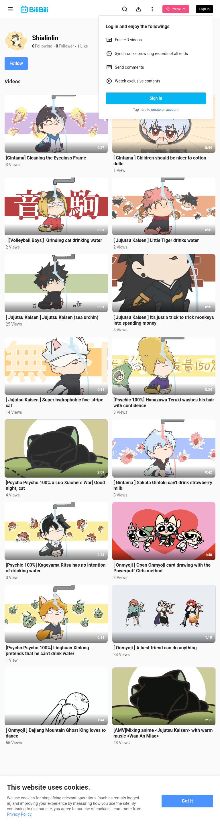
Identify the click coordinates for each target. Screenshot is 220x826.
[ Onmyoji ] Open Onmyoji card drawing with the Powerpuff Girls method (162, 567)
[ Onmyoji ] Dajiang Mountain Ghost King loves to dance (56, 733)
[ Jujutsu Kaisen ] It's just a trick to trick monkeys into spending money (163, 320)
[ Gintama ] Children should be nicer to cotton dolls (159, 160)
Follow (16, 63)
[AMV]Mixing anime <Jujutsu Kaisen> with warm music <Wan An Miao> (163, 733)
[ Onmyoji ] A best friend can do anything (155, 647)
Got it (187, 801)
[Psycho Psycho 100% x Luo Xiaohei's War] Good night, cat (55, 485)
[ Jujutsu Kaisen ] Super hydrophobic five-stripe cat (54, 402)
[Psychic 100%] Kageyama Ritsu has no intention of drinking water (55, 567)
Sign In (156, 98)
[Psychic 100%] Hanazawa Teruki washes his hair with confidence (163, 402)
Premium (175, 9)
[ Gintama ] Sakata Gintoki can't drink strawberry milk (162, 485)
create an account (165, 110)
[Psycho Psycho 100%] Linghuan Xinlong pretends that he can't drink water (47, 650)
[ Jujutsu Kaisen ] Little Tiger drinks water (156, 240)
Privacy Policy (19, 814)
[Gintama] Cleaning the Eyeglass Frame (46, 158)
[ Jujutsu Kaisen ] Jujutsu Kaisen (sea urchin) (52, 317)
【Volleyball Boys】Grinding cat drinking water (54, 240)
